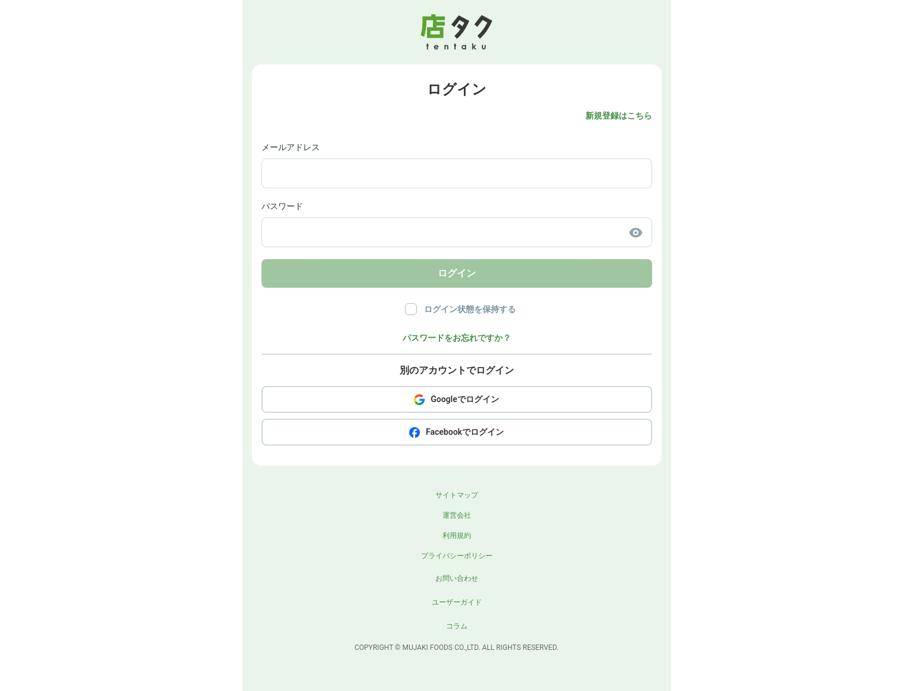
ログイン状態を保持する (470, 309)
